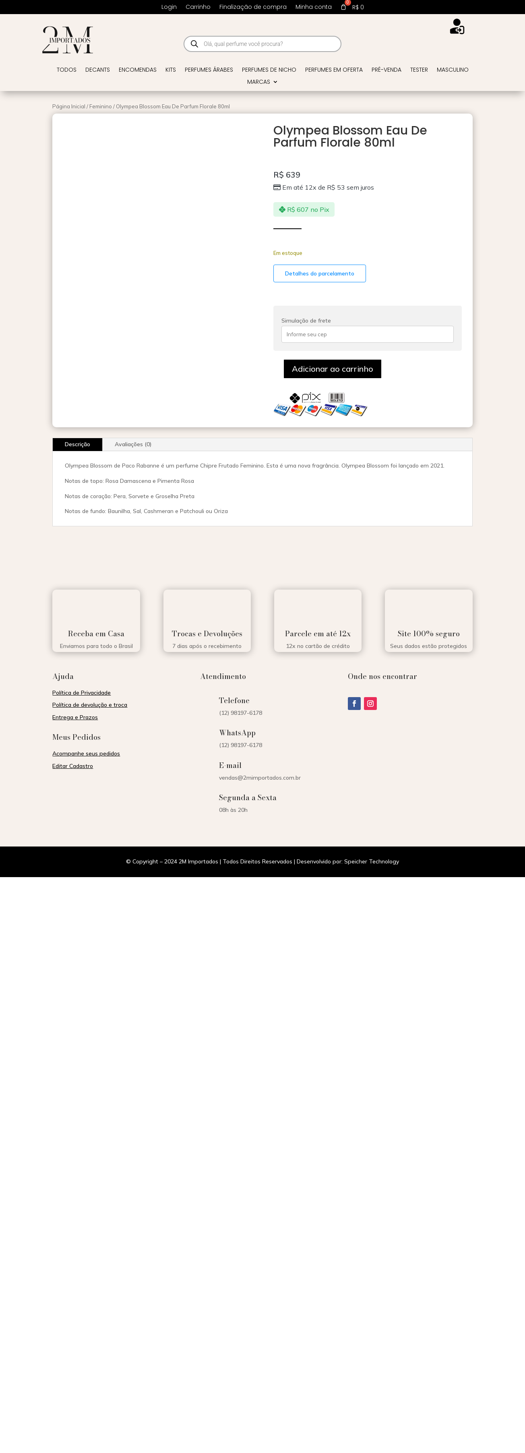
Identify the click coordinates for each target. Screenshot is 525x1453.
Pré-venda (386, 70)
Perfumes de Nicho (269, 70)
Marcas (258, 82)
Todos (66, 70)
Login (169, 7)
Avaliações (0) (133, 444)
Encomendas (138, 70)
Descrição (77, 444)
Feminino (100, 106)
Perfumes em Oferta (334, 70)
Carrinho (198, 7)
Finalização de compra (253, 7)
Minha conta (314, 7)
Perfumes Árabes (209, 70)
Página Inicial (68, 106)
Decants (97, 70)
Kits (170, 70)
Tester (419, 70)
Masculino (453, 70)
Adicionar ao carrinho (332, 369)
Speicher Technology (371, 861)
